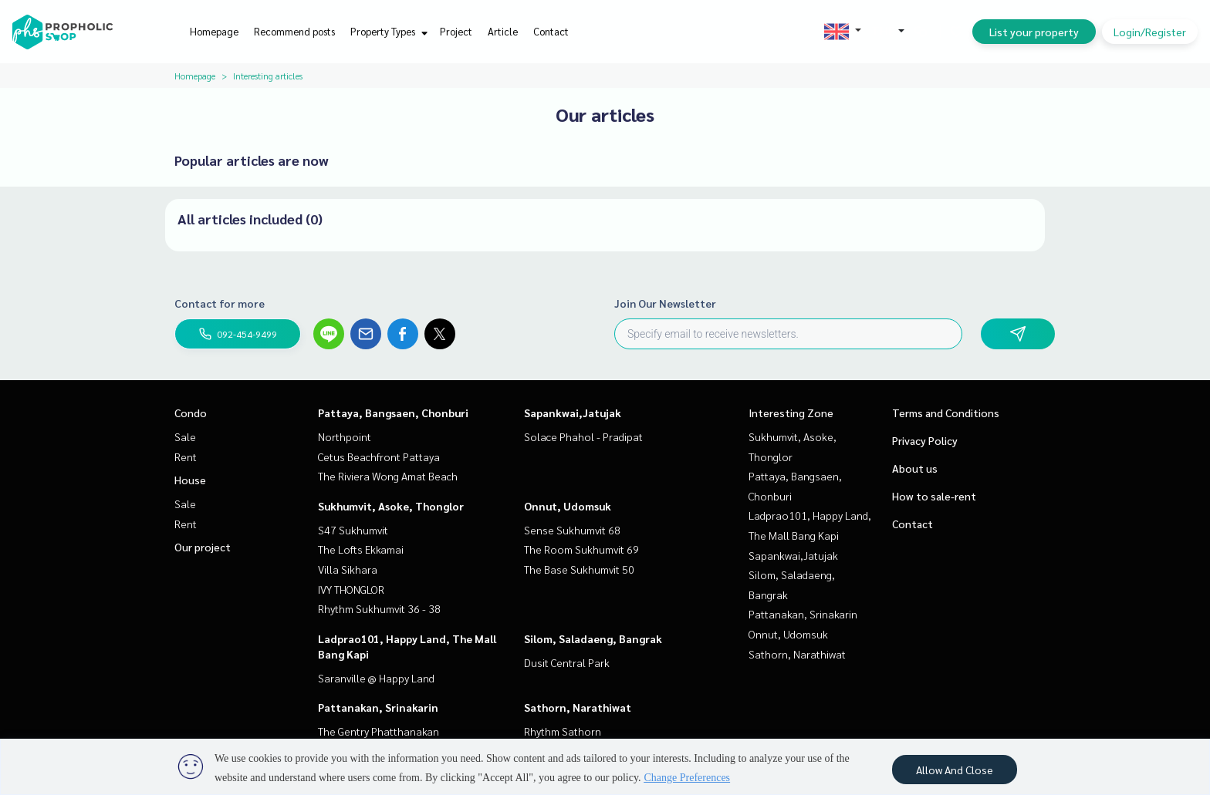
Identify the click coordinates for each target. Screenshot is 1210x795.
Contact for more (219, 303)
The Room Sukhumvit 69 (581, 549)
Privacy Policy (925, 440)
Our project (202, 547)
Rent (185, 456)
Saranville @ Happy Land (376, 678)
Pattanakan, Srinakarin (378, 707)
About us (915, 468)
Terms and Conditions (945, 412)
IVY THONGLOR (351, 589)
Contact (551, 31)
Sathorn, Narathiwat (577, 707)
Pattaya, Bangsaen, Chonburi (393, 412)
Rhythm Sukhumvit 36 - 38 (379, 608)
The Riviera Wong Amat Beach (388, 476)
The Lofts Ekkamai (361, 549)
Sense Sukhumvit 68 (572, 530)
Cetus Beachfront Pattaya (379, 456)
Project (456, 31)
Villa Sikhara (347, 569)
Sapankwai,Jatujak (572, 412)
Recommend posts (294, 31)
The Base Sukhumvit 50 (579, 569)
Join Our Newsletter (665, 303)
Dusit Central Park (567, 662)
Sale (185, 436)
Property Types (387, 31)
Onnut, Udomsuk (567, 506)
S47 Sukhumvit (353, 530)
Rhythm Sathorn (562, 731)
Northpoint (344, 436)
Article (503, 31)
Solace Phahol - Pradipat (583, 436)
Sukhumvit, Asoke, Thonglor (391, 506)
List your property (1034, 32)
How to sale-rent (934, 496)
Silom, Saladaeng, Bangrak (593, 638)
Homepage (214, 31)
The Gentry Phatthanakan (378, 731)
